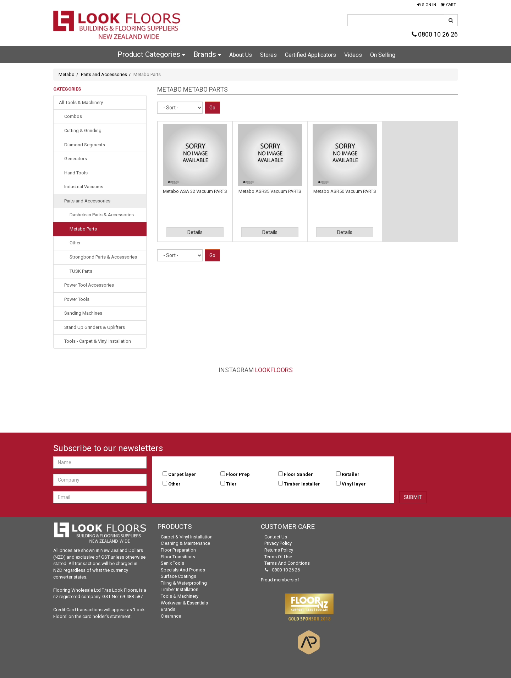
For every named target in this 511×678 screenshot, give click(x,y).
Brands (207, 54)
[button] (426, 5)
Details (195, 232)
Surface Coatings (178, 576)
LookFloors (274, 370)
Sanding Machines (83, 313)
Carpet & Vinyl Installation (187, 536)
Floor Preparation (178, 550)
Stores (268, 54)
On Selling (382, 54)
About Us (240, 54)
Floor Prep (238, 474)
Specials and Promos (183, 570)
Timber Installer (302, 484)
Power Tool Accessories (89, 285)
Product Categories (151, 54)
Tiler (231, 484)
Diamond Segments (84, 144)
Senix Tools (172, 563)
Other (75, 242)
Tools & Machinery (179, 596)
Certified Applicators (310, 54)
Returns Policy (278, 550)
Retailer (350, 474)
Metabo (67, 74)
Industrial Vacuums (83, 186)
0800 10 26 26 (435, 34)
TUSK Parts (81, 271)
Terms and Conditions (287, 563)
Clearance (171, 616)
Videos (353, 54)
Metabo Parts (83, 229)
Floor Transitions (178, 556)
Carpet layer (182, 474)
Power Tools (76, 299)
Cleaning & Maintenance (185, 543)
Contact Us (275, 536)
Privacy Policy (278, 543)
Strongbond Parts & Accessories (103, 257)
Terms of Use (278, 556)
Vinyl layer (354, 484)
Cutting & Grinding (82, 130)
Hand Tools (76, 172)
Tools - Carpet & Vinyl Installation (97, 341)
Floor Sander (298, 474)
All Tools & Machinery (81, 102)
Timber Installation (179, 589)
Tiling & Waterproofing (184, 583)
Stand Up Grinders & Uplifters (94, 327)
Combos (73, 116)
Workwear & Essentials (184, 603)
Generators (75, 158)
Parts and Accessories (104, 74)
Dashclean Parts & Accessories (102, 214)
